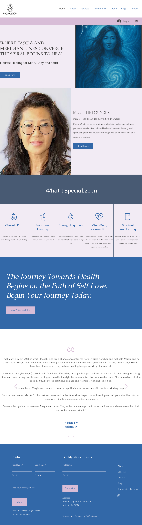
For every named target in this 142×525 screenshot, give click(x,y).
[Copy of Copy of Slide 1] (73, 436)
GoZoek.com (91, 516)
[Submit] (19, 502)
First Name (17, 465)
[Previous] (15, 386)
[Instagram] (136, 21)
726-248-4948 (24, 514)
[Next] (126, 386)
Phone (38, 475)
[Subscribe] (70, 488)
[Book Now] (10, 75)
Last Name (39, 465)
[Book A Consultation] (20, 310)
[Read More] (83, 146)
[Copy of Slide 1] (68, 436)
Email (14, 475)
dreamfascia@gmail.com (29, 510)
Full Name (67, 465)
